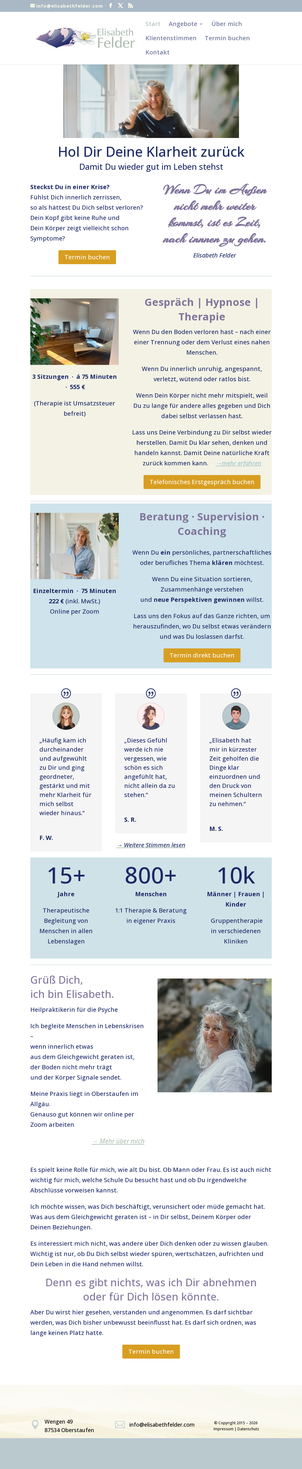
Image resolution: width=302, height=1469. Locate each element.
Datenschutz (248, 1428)
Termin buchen (227, 39)
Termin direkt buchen (202, 655)
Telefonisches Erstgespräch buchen (202, 482)
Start (153, 25)
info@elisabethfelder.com (162, 1424)
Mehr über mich (118, 1141)
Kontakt (157, 53)
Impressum (224, 1428)
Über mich (226, 25)
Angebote (183, 25)
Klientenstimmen (171, 39)
